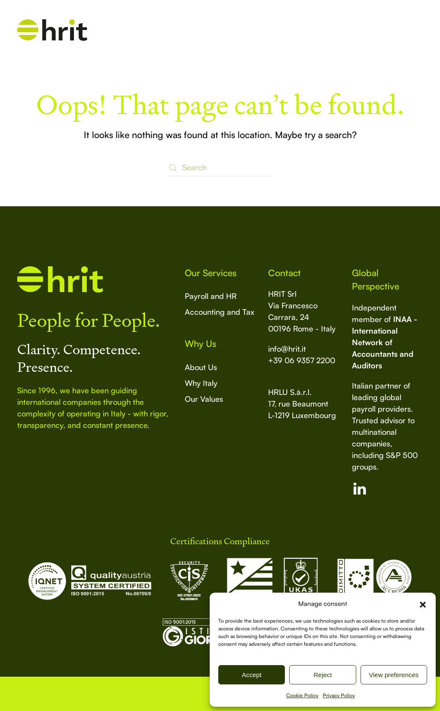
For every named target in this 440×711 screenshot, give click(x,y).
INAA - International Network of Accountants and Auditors (384, 342)
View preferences (394, 674)
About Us (201, 367)
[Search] (220, 167)
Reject (323, 674)
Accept (252, 674)
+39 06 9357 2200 (301, 360)
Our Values (204, 399)
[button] (423, 604)
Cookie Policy (302, 695)
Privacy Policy (339, 695)
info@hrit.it (287, 348)
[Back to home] (52, 30)
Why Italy (201, 383)
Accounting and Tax (219, 311)
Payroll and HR (211, 296)
